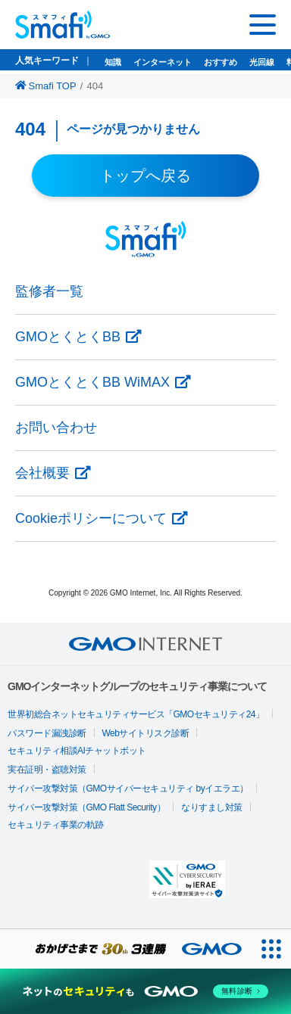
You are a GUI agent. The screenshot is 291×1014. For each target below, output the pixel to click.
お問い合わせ (56, 427)
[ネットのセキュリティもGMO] (145, 991)
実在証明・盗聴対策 (47, 769)
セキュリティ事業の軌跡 (56, 825)
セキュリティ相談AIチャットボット (77, 750)
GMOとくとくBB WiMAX (92, 382)
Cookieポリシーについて (91, 518)
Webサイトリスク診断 (145, 733)
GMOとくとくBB (67, 336)
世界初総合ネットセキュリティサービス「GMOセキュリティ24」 (136, 714)
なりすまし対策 (211, 807)
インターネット (162, 62)
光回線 (261, 62)
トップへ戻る (145, 175)
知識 (113, 62)
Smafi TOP (46, 86)
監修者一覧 (49, 291)
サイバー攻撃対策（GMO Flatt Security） (86, 807)
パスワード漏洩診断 (47, 733)
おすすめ (220, 62)
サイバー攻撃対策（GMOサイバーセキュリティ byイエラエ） (128, 788)
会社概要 (42, 473)
